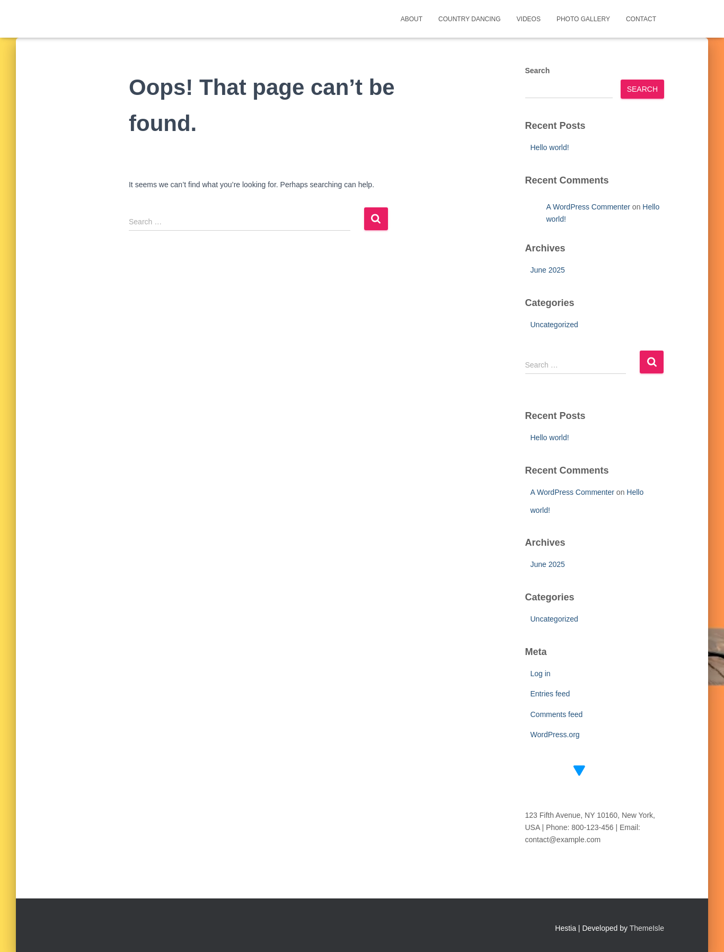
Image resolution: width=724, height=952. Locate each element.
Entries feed (550, 693)
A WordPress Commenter (588, 207)
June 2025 (548, 270)
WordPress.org (555, 734)
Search (537, 70)
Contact (641, 19)
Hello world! (550, 147)
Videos (529, 19)
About (411, 19)
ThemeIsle (647, 928)
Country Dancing (469, 19)
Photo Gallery (583, 19)
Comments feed (557, 714)
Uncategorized (554, 324)
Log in (541, 673)
